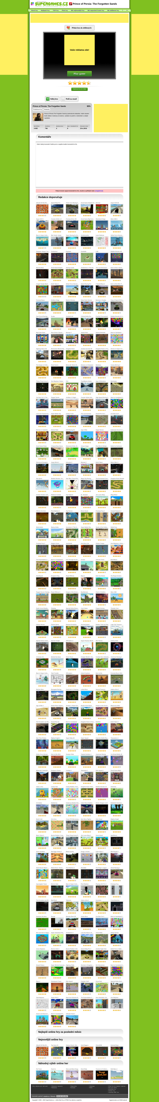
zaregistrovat (99, 191)
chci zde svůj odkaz (62, 1096)
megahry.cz (46, 1096)
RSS (91, 1087)
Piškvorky (52, 1096)
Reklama (54, 1087)
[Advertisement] (145, 44)
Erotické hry (112, 1089)
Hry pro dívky (113, 1087)
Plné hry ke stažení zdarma (117, 1086)
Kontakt (73, 1087)
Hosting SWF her (114, 1092)
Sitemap (92, 1086)
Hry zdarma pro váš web (40, 1086)
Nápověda (74, 1086)
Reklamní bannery (57, 1086)
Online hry (112, 1090)
